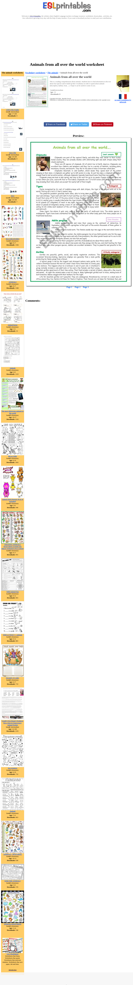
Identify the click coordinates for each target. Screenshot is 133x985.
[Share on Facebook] (55, 124)
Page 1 (69, 287)
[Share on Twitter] (79, 124)
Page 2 (77, 287)
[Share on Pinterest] (102, 124)
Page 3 (86, 287)
